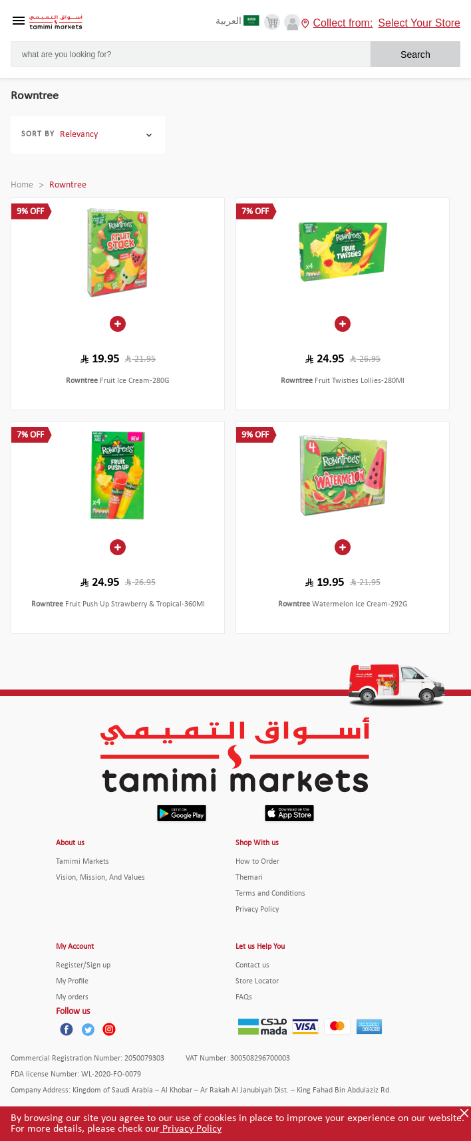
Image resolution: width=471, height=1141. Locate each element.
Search (415, 54)
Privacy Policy (191, 1129)
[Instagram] (109, 1029)
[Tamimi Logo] (55, 22)
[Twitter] (87, 1029)
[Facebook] (66, 1029)
